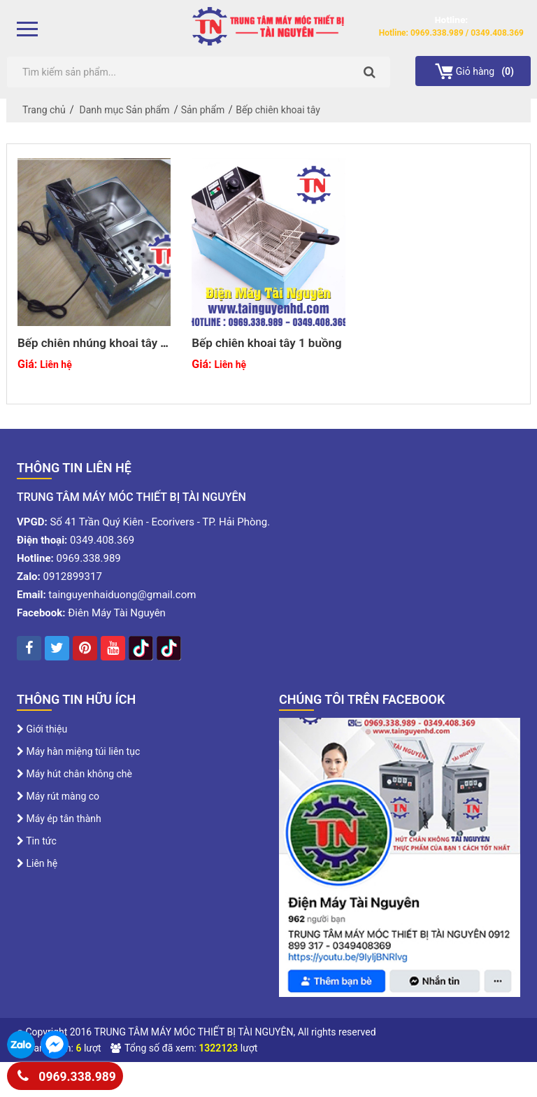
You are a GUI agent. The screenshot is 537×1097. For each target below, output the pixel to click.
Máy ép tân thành (59, 818)
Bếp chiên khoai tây (278, 109)
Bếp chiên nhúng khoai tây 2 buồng (92, 349)
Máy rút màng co (58, 796)
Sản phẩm (203, 109)
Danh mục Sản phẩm (125, 109)
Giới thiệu (42, 729)
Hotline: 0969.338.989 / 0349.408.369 (451, 33)
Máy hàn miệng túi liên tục (78, 751)
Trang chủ (44, 109)
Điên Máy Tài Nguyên (117, 613)
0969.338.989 (66, 1074)
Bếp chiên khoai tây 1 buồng (266, 343)
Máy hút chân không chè (74, 773)
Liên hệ (37, 863)
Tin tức (37, 841)
